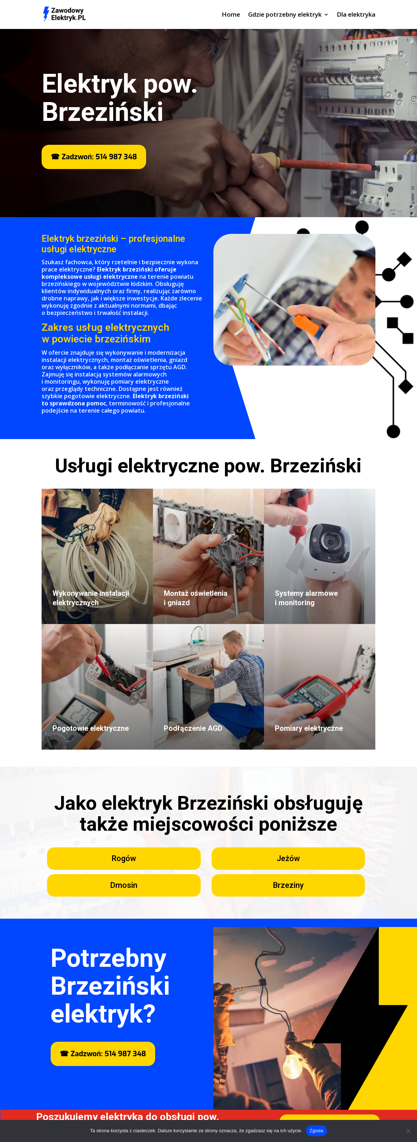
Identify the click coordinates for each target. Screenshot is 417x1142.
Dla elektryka (356, 15)
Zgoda (316, 1130)
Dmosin (123, 885)
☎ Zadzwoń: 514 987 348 (94, 157)
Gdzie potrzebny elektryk (285, 15)
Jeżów (288, 858)
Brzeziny (288, 885)
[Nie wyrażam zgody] (408, 1130)
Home (231, 15)
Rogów (123, 858)
